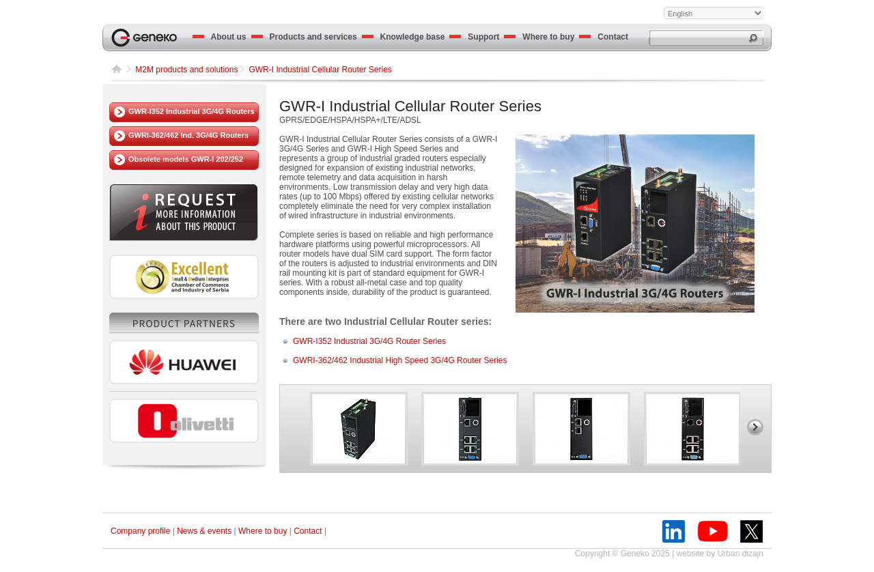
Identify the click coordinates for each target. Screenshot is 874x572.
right (755, 427)
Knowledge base (403, 37)
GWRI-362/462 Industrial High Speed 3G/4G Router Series (400, 360)
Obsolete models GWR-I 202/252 (185, 159)
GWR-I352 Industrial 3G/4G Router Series (369, 341)
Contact (603, 37)
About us (219, 37)
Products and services (304, 37)
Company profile (140, 531)
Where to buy (539, 37)
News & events (204, 531)
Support (474, 37)
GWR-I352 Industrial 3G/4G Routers (191, 111)
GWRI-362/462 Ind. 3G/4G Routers (188, 135)
